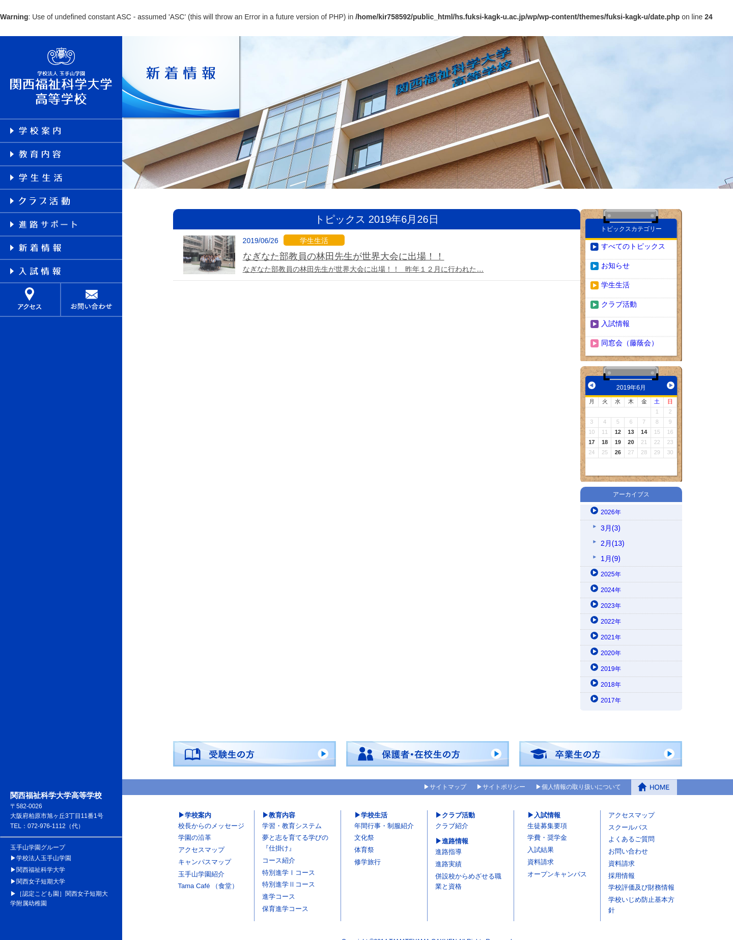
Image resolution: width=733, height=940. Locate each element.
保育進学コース (285, 897)
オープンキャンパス (557, 862)
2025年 (612, 562)
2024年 (612, 578)
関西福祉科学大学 (40, 858)
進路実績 (448, 852)
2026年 (612, 500)
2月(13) (613, 531)
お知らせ (615, 254)
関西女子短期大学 (40, 869)
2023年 (612, 594)
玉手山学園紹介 (201, 862)
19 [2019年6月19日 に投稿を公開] (618, 430)
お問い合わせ (628, 839)
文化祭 (364, 826)
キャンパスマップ (204, 850)
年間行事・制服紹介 (384, 813)
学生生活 (615, 273)
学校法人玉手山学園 (43, 846)
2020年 (612, 641)
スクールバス (628, 815)
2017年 (612, 688)
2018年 (612, 672)
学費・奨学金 (547, 826)
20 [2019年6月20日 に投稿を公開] (631, 430)
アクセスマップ (201, 838)
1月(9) (611, 546)
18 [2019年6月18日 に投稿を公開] (605, 430)
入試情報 (615, 312)
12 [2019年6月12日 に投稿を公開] (618, 420)
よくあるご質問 (631, 827)
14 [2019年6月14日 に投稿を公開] (644, 420)
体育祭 (364, 838)
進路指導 (448, 840)
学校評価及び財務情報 (641, 875)
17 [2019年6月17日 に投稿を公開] (591, 430)
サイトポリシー (504, 775)
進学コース (278, 885)
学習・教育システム (292, 813)
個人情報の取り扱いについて (581, 775)
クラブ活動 (619, 292)
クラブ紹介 (451, 813)
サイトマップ (448, 775)
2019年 (612, 657)
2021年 (612, 625)
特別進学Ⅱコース (288, 872)
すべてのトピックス (633, 234)
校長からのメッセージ (211, 813)
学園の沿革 (194, 826)
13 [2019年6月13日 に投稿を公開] (631, 420)
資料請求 (540, 850)
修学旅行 (367, 850)
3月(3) (611, 516)
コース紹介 (278, 849)
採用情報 (621, 863)
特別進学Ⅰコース (288, 860)
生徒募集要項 (547, 813)
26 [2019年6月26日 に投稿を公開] (618, 440)
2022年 (612, 609)
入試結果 (540, 838)
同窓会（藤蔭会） (629, 331)
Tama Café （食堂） (208, 874)
